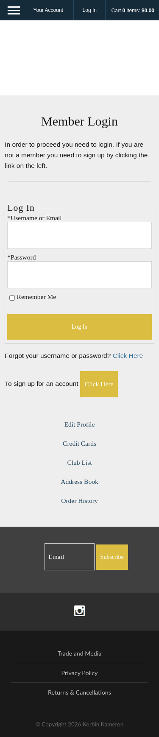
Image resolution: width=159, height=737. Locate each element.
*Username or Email (34, 217)
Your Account (48, 10)
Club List (79, 462)
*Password (21, 257)
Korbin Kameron (80, 61)
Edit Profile (79, 424)
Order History (79, 500)
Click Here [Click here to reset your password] (128, 355)
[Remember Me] (12, 298)
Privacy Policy (79, 672)
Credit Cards (79, 443)
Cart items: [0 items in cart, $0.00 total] (132, 11)
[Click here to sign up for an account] (99, 384)
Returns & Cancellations (79, 692)
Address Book (79, 481)
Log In (90, 10)
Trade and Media (80, 653)
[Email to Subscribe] (70, 556)
